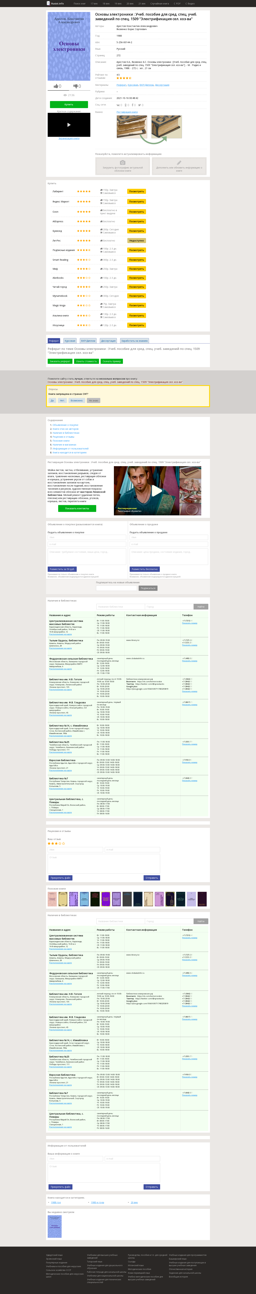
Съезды (131, 1261)
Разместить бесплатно (145, 569)
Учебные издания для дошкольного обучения (105, 1267)
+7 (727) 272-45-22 (190, 642)
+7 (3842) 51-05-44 (190, 681)
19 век (118, 3)
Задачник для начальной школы (185, 1273)
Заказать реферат (60, 361)
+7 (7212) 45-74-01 (190, 620)
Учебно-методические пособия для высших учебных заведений (145, 1278)
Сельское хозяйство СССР (58, 1270)
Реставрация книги (127, 112)
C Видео (190, 3)
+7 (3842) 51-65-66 (190, 689)
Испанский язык (136, 1265)
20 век (130, 3)
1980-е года (97, 1202)
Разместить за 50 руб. (62, 569)
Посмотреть (136, 191)
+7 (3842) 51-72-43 (190, 684)
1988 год (56, 1202)
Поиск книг (80, 3)
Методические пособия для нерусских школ (65, 1275)
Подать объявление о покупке (66, 532)
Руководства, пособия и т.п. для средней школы (147, 1256)
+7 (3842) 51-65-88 (190, 686)
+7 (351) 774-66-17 (190, 741)
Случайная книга (159, 3)
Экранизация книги (69, 126)
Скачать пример (112, 361)
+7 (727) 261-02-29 (190, 640)
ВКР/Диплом (146, 84)
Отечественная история (180, 1269)
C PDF (177, 3)
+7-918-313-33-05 (189, 760)
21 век (142, 3)
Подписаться (148, 588)
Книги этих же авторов (66, 428)
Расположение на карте (60, 634)
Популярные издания (56, 1262)
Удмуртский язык (54, 1255)
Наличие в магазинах (64, 444)
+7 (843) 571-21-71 (190, 778)
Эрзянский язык (54, 1258)
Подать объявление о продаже (148, 532)
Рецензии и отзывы (63, 436)
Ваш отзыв (54, 839)
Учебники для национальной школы (105, 1275)
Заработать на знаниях (134, 340)
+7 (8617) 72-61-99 (190, 702)
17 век (94, 3)
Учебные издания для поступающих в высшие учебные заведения (187, 1264)
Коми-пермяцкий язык (139, 1273)
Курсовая (133, 84)
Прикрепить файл (60, 877)
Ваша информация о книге (64, 1153)
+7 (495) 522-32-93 (190, 658)
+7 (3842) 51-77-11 (190, 679)
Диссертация (162, 84)
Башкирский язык (178, 1258)
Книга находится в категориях (70, 452)
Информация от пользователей (71, 448)
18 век (106, 3)
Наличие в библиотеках (66, 432)
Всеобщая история (178, 1276)
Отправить (152, 877)
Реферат (121, 84)
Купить (69, 104)
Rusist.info (57, 3)
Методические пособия (139, 1269)
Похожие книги (61, 440)
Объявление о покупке (65, 424)
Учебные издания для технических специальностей (104, 1281)
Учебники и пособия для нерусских (63, 1266)
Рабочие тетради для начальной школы (106, 1272)
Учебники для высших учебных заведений (102, 1256)
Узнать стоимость (86, 361)
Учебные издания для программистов (187, 1255)
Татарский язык (94, 1261)
